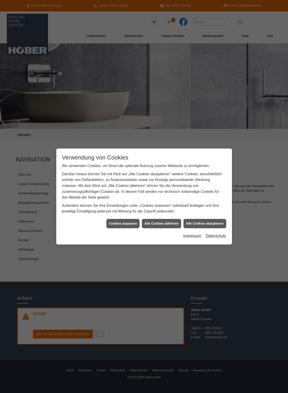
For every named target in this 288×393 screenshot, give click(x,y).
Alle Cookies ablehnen (161, 220)
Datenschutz (216, 233)
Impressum (192, 233)
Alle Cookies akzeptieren (205, 220)
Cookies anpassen (123, 220)
